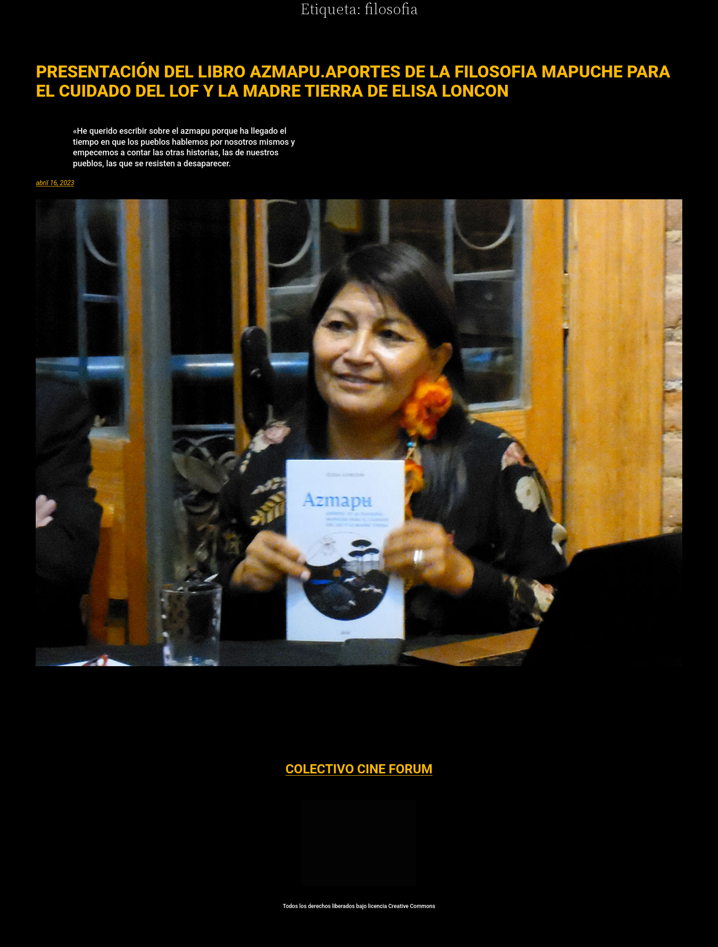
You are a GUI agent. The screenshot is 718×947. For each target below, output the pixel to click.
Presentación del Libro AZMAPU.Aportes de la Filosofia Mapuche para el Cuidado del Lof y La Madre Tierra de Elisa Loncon (353, 81)
